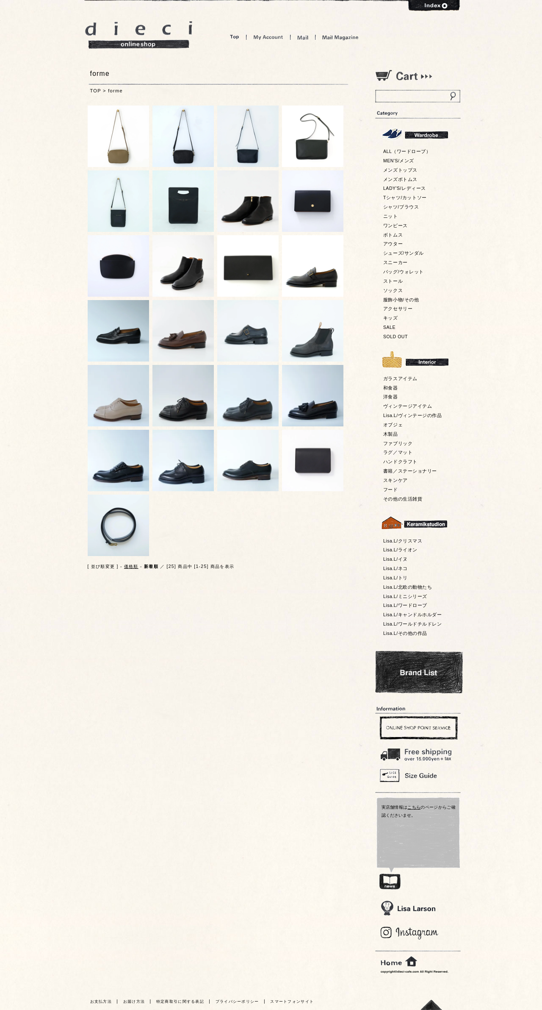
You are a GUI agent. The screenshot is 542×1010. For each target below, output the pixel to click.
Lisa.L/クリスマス (402, 540)
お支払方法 (101, 1001)
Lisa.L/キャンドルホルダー (412, 614)
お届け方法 (134, 1001)
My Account (268, 37)
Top (234, 37)
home (399, 962)
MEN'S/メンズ (398, 160)
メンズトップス (400, 170)
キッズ (390, 317)
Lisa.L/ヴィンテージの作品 (412, 415)
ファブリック (397, 443)
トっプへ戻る (431, 1004)
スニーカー (395, 262)
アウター (393, 243)
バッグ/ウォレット (403, 271)
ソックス (393, 290)
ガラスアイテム (400, 378)
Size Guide (417, 775)
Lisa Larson (408, 908)
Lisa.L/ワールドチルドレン (412, 623)
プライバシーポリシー (237, 1001)
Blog (409, 933)
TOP (95, 90)
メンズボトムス (400, 179)
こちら (413, 807)
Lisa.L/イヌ (395, 559)
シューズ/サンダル (403, 253)
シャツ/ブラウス (401, 206)
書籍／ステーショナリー (410, 470)
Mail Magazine (340, 37)
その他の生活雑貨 (402, 498)
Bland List (419, 672)
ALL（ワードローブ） (407, 151)
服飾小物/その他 (401, 299)
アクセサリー (397, 308)
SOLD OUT (395, 336)
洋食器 (390, 396)
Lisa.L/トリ (395, 577)
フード (390, 489)
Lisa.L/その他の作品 (405, 633)
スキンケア (395, 480)
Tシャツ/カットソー (405, 197)
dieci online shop (139, 35)
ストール (393, 281)
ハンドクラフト (400, 461)
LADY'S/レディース (404, 188)
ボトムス (393, 234)
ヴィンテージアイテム (407, 406)
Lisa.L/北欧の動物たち (407, 587)
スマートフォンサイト (292, 1001)
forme (115, 90)
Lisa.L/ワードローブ (405, 605)
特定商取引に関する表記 (180, 1001)
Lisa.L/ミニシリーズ (405, 596)
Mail (302, 37)
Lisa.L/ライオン (400, 549)
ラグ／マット (397, 452)
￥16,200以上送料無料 (417, 752)
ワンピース (395, 225)
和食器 (390, 387)
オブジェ (393, 424)
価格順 (131, 566)
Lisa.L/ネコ (395, 568)
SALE (389, 327)
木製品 (390, 434)
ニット (390, 216)
